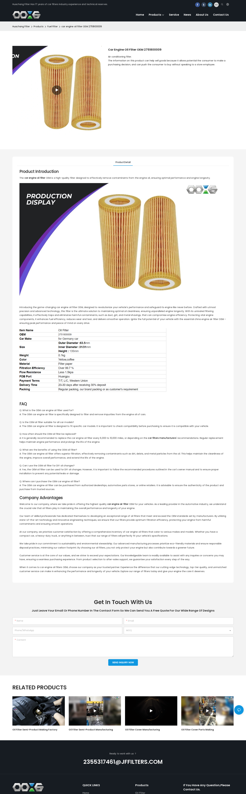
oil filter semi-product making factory (34, 729)
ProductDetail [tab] (123, 162)
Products (38, 26)
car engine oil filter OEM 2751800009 (82, 26)
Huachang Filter (21, 26)
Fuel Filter (52, 26)
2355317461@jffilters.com (123, 762)
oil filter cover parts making (197, 729)
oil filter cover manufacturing (142, 729)
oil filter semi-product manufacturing (91, 729)
